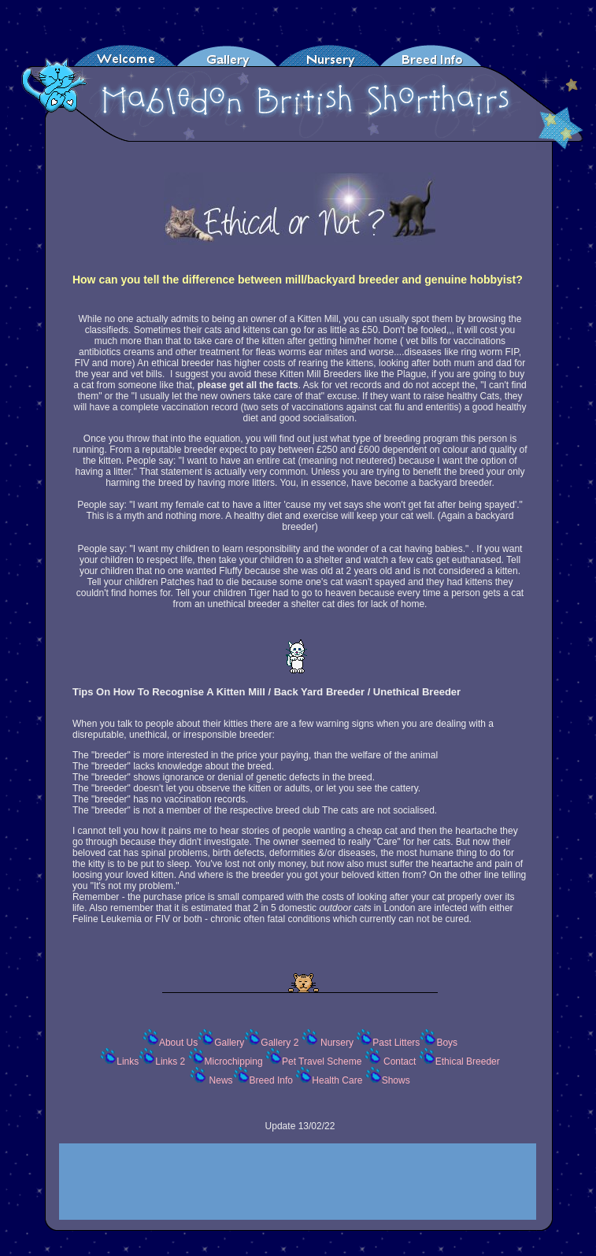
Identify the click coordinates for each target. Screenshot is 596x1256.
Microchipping (235, 1061)
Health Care (338, 1080)
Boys (446, 1042)
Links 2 (171, 1061)
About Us (178, 1042)
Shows (396, 1080)
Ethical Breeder (467, 1061)
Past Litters (396, 1042)
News (219, 1080)
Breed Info (273, 1080)
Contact (398, 1061)
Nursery (337, 1042)
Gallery (229, 1042)
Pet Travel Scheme (323, 1061)
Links (128, 1061)
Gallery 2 (281, 1042)
